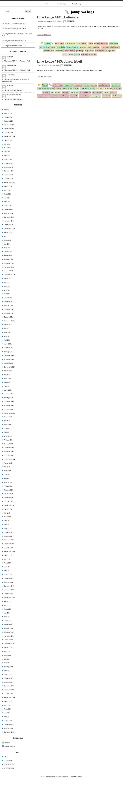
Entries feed (8, 785)
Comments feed (9, 789)
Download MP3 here (44, 60)
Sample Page (61, 29)
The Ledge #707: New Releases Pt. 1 (14, 71)
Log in (6, 782)
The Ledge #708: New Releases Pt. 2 (14, 66)
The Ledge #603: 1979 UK (13, 115)
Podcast (7, 767)
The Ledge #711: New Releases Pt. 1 (14, 49)
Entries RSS (54, 802)
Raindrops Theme (76, 802)
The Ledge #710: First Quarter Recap (14, 54)
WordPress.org (9, 793)
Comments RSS (66, 802)
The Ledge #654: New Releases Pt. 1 (17, 86)
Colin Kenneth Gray (14, 120)
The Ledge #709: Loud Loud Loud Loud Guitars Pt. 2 (17, 60)
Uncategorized (10, 771)
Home (46, 29)
